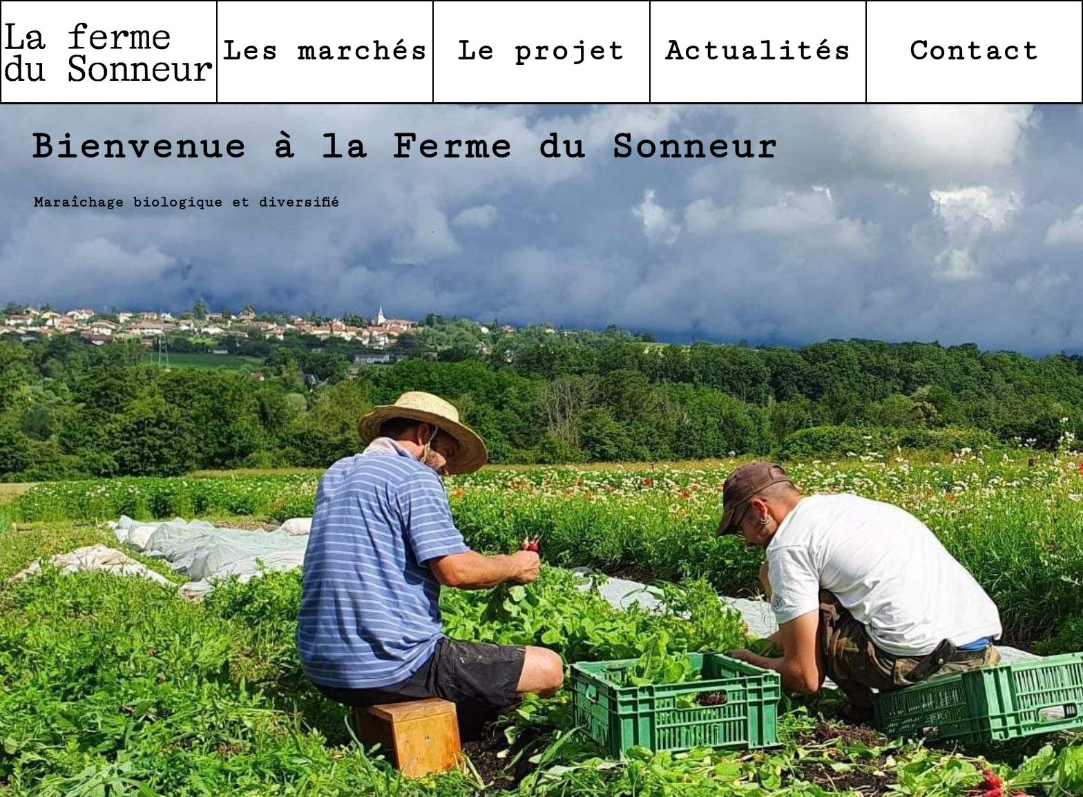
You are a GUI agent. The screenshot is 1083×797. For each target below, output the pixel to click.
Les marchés (325, 51)
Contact (974, 51)
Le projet (541, 51)
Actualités (757, 51)
